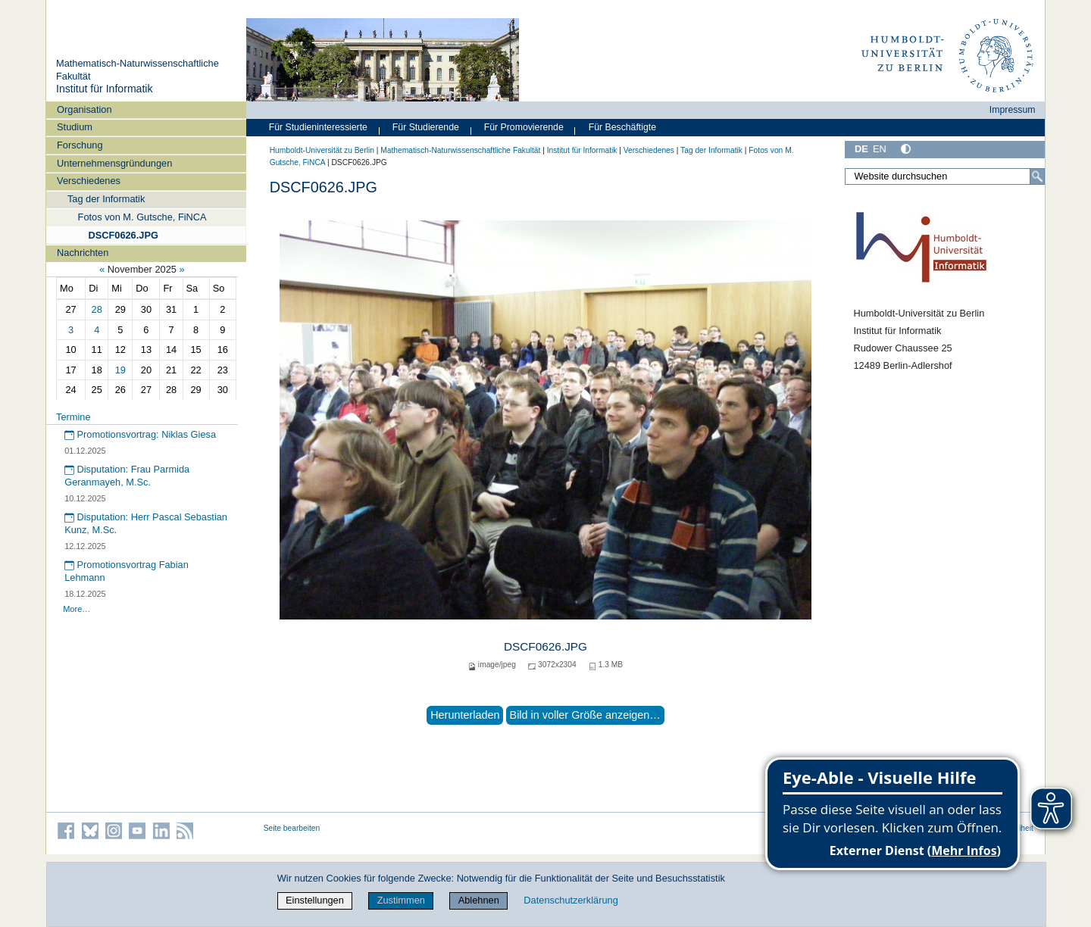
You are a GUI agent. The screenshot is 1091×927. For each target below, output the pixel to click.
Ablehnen (478, 900)
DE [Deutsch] (861, 148)
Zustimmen (401, 900)
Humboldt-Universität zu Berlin (322, 150)
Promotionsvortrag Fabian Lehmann (126, 571)
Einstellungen (315, 900)
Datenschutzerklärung (570, 900)
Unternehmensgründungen (114, 163)
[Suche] (1037, 176)
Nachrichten (82, 252)
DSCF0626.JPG (123, 235)
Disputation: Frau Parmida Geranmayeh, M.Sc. (126, 476)
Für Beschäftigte (622, 127)
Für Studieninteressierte (318, 127)
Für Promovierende (524, 127)
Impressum (1012, 110)
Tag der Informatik (106, 198)
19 (120, 370)
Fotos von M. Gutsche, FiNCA (142, 217)
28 (97, 309)
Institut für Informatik (104, 89)
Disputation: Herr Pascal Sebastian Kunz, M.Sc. (145, 523)
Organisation (84, 109)
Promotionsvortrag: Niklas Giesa (140, 434)
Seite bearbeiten (292, 828)
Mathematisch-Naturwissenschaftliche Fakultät (460, 150)
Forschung (79, 145)
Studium (74, 127)
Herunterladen (464, 715)
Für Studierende (425, 127)
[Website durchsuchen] (945, 176)
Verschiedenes (88, 180)
